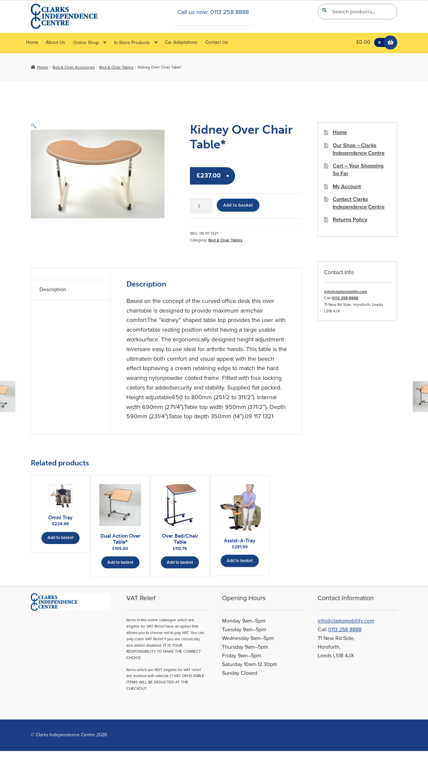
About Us (55, 42)
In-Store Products (132, 42)
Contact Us (216, 42)
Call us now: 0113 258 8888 (213, 12)
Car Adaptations (181, 42)
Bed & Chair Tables (116, 67)
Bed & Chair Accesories (73, 67)
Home (32, 42)
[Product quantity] (201, 206)
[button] (33, 126)
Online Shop (86, 42)
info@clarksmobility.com (345, 291)
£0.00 (372, 42)
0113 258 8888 (345, 298)
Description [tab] (52, 289)
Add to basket (238, 205)
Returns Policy (350, 219)
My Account (347, 186)
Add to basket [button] (60, 534)
